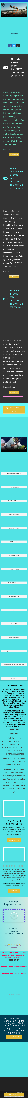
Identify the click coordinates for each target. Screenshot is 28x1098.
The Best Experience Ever (14, 903)
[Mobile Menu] (24, 1)
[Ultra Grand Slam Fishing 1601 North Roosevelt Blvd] (14, 1065)
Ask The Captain (18, 1092)
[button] (14, 10)
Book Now (15, 154)
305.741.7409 (14, 960)
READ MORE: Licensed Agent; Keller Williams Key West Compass (14, 946)
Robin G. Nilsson (14, 944)
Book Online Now (15, 409)
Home (6, 1092)
